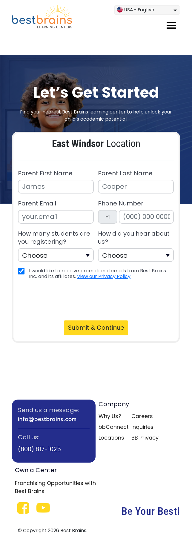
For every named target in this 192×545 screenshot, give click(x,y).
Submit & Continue (96, 327)
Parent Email (37, 203)
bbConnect (114, 427)
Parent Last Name (125, 173)
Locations (111, 437)
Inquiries (142, 427)
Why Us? (110, 416)
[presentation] (64, 299)
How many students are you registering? (54, 238)
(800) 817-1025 (39, 449)
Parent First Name (45, 173)
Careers (142, 416)
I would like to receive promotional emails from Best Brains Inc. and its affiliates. (97, 273)
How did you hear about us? (134, 238)
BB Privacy (145, 437)
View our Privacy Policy (103, 276)
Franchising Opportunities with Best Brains (55, 487)
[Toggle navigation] (171, 25)
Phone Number (120, 203)
